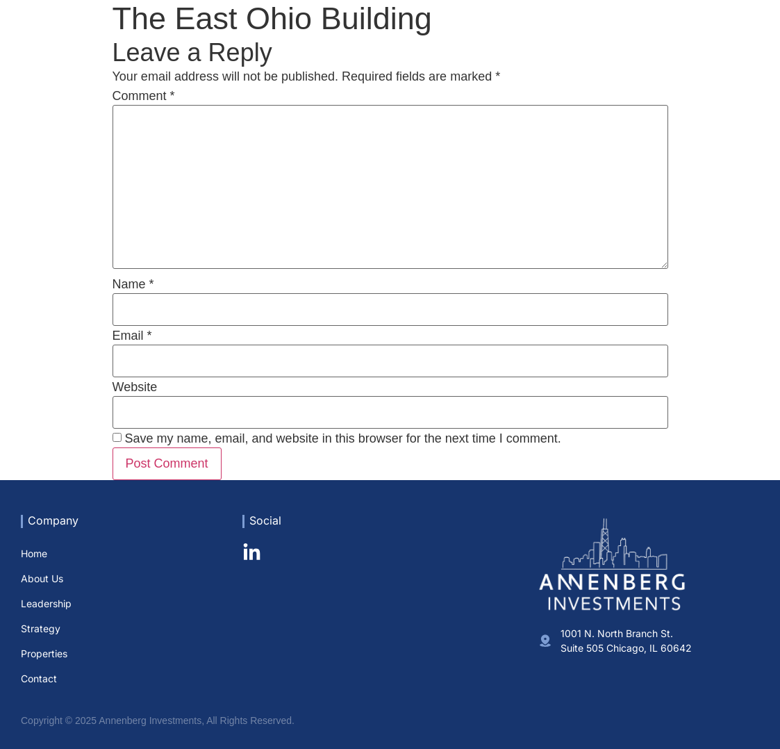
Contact (741, 38)
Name (133, 284)
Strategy (620, 38)
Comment (144, 96)
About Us (493, 38)
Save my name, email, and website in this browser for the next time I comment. (343, 438)
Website (135, 387)
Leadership (557, 38)
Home (440, 38)
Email (132, 335)
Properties (681, 38)
